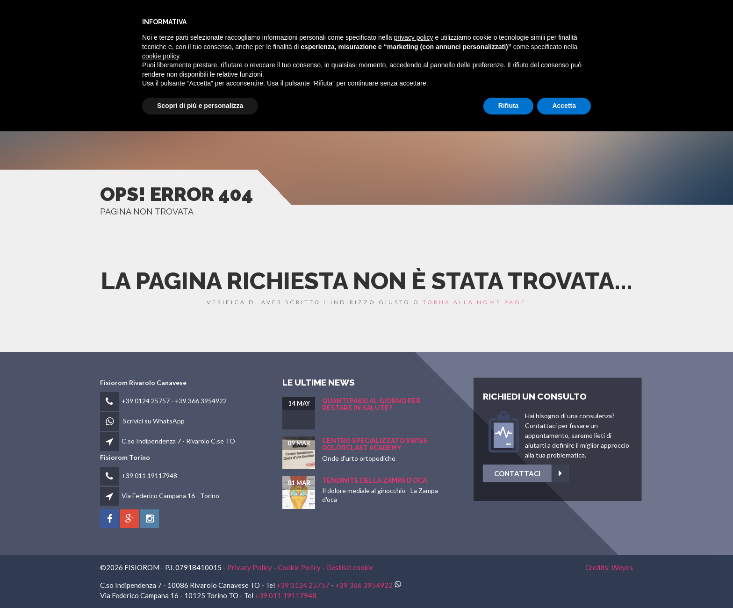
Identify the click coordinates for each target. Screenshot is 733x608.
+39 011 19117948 (149, 475)
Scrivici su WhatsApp (154, 421)
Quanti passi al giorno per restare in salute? (371, 404)
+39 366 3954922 (201, 401)
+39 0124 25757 (146, 401)
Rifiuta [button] (508, 583)
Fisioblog (541, 19)
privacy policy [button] (413, 514)
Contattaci (589, 474)
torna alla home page (474, 302)
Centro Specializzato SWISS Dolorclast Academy (374, 444)
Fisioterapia (438, 19)
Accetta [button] (564, 583)
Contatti (588, 19)
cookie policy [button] (160, 532)
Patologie (492, 19)
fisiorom (387, 19)
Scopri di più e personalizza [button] (200, 583)
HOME (348, 19)
